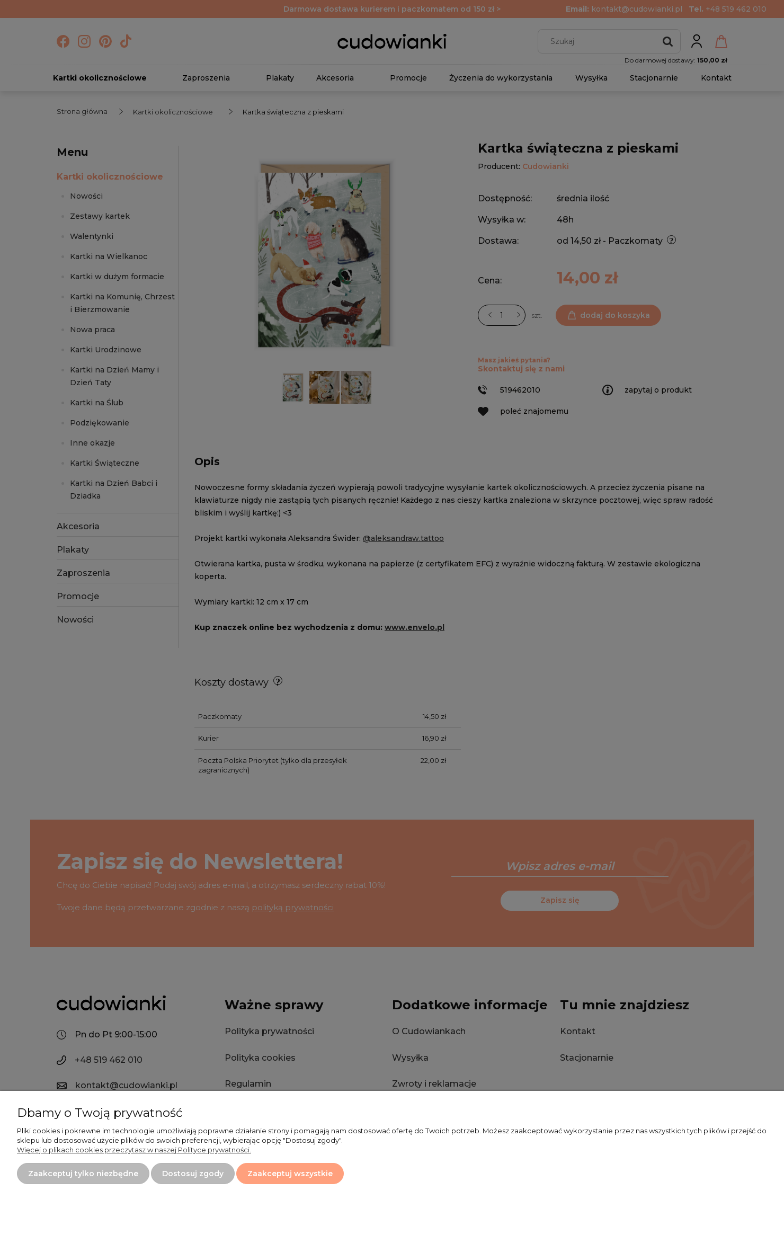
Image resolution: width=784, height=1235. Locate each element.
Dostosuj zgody (193, 1173)
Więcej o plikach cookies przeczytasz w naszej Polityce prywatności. (134, 1149)
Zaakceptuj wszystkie (290, 1173)
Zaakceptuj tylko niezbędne (83, 1173)
